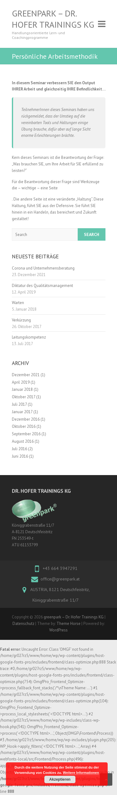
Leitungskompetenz (29, 337)
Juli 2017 (19, 404)
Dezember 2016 (26, 419)
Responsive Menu (101, 24)
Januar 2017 (22, 411)
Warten (18, 302)
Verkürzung (21, 320)
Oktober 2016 (24, 426)
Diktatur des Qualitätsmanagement (42, 285)
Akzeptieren (60, 779)
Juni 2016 (20, 456)
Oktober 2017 (23, 397)
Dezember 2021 (26, 374)
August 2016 (23, 441)
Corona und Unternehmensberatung (43, 268)
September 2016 (26, 434)
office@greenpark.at (60, 579)
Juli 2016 (19, 448)
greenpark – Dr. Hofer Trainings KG (53, 19)
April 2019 (21, 382)
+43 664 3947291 (60, 568)
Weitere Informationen (81, 772)
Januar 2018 (22, 389)
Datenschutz (23, 623)
